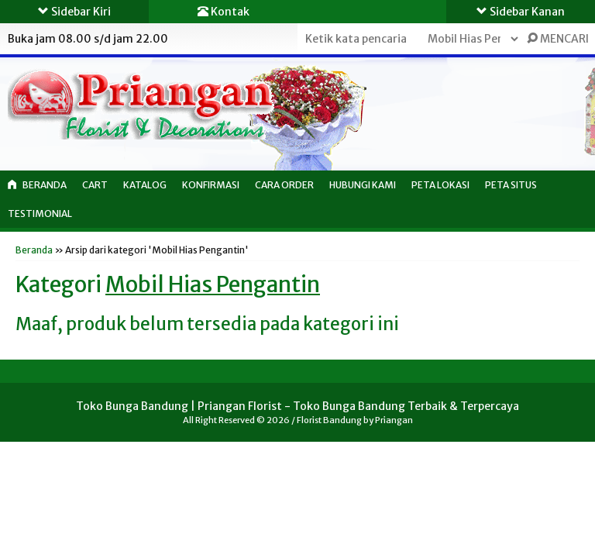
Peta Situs (511, 185)
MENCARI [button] (558, 39)
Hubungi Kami (362, 185)
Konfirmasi (210, 185)
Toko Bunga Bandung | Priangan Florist (179, 406)
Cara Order (284, 185)
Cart (95, 185)
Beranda (37, 185)
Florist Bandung (329, 420)
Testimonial (40, 213)
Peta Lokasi (440, 185)
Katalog (145, 185)
